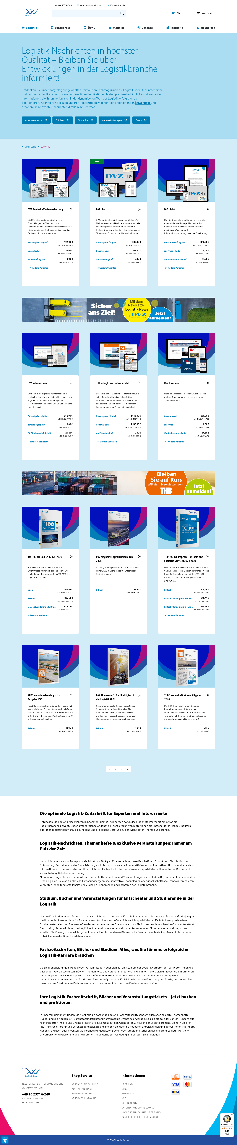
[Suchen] (122, 13)
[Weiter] (121, 769)
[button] (5, 1140)
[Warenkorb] (205, 13)
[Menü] (232, 1115)
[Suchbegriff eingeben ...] (85, 13)
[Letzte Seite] (128, 769)
